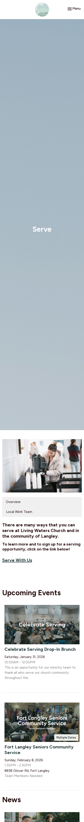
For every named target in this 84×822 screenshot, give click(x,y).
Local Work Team (19, 512)
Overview (13, 502)
